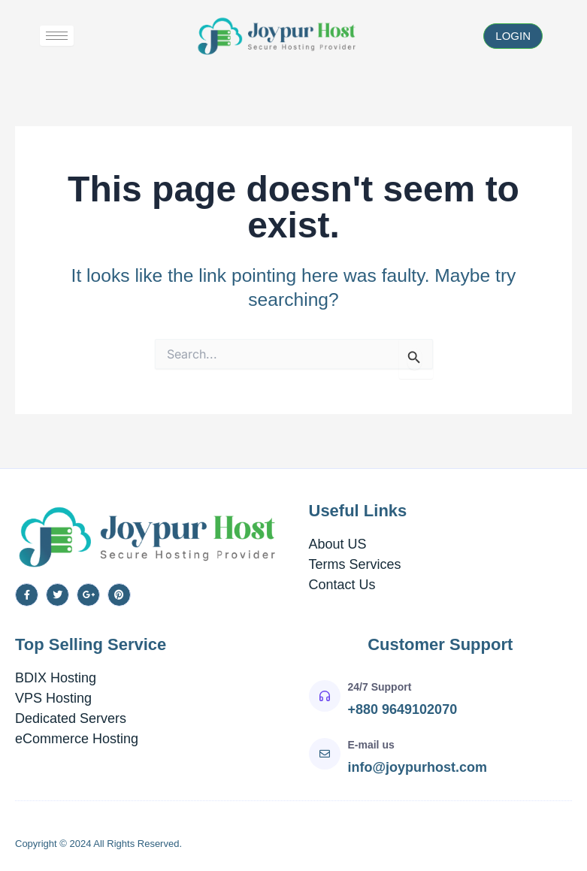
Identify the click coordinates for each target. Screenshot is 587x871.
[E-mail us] (324, 754)
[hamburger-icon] (57, 36)
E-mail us (371, 745)
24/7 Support (380, 687)
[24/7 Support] (324, 696)
